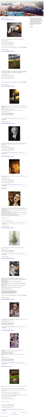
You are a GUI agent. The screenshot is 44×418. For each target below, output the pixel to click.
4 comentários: (19, 184)
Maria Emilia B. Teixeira (6, 366)
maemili (6, 4)
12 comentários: (18, 47)
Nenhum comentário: (20, 222)
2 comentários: (19, 409)
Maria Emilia (4, 188)
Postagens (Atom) (5, 416)
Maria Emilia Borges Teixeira (7, 19)
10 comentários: (19, 152)
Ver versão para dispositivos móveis (14, 414)
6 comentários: (19, 326)
